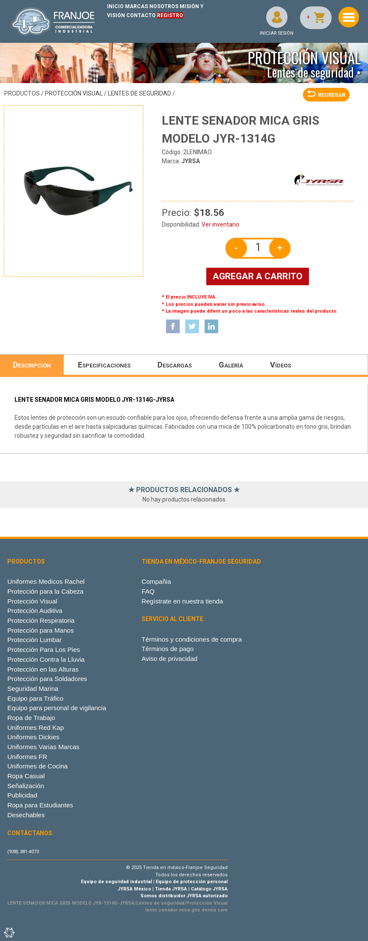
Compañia (156, 581)
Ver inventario (220, 224)
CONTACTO (141, 15)
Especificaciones (104, 364)
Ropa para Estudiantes (40, 805)
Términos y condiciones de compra (192, 639)
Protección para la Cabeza (45, 591)
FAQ (148, 591)
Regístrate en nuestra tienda (182, 601)
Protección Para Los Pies (43, 649)
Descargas (174, 364)
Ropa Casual (26, 776)
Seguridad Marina (32, 688)
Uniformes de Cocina (37, 766)
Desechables (26, 815)
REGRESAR (326, 95)
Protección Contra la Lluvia (46, 659)
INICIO (115, 6)
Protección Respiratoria (40, 620)
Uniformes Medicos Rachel (46, 581)
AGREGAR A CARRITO (258, 276)
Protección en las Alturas (42, 669)
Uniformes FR (27, 756)
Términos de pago (168, 648)
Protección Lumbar (34, 639)
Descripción (32, 364)
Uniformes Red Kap (35, 727)
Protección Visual (74, 93)
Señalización (25, 785)
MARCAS (136, 6)
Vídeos (280, 364)
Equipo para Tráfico (35, 698)
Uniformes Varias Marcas (43, 746)
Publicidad (22, 795)
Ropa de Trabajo (31, 717)
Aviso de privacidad (170, 658)
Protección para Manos (40, 630)
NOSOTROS (163, 6)
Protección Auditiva (34, 610)
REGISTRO (170, 15)
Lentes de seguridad (139, 93)
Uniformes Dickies (33, 737)
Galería (231, 364)
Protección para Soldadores (47, 678)
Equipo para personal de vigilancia (56, 707)
